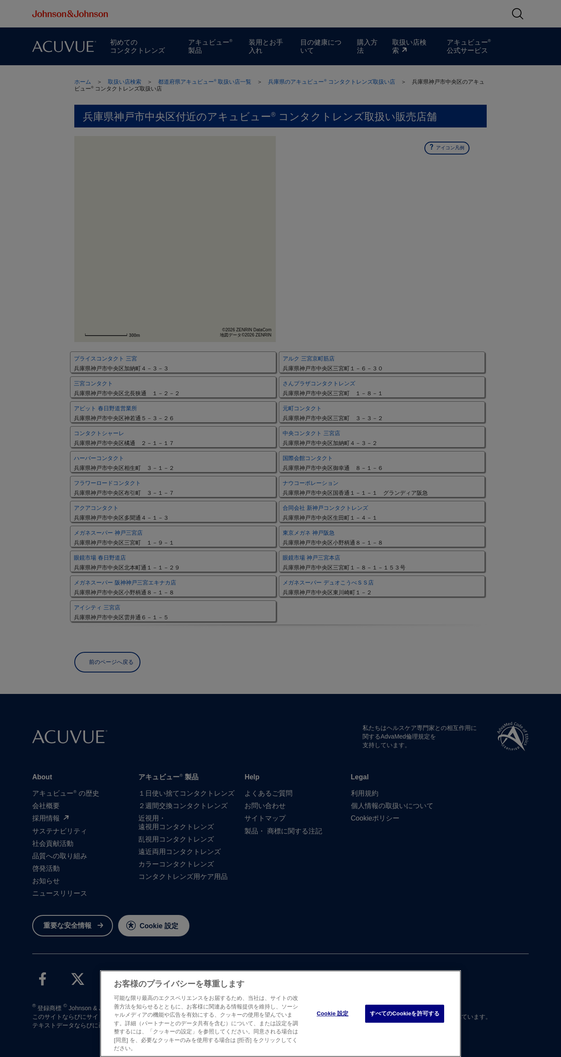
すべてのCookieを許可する (404, 1013)
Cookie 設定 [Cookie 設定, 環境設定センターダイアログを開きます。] (332, 1013)
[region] (280, 1013)
